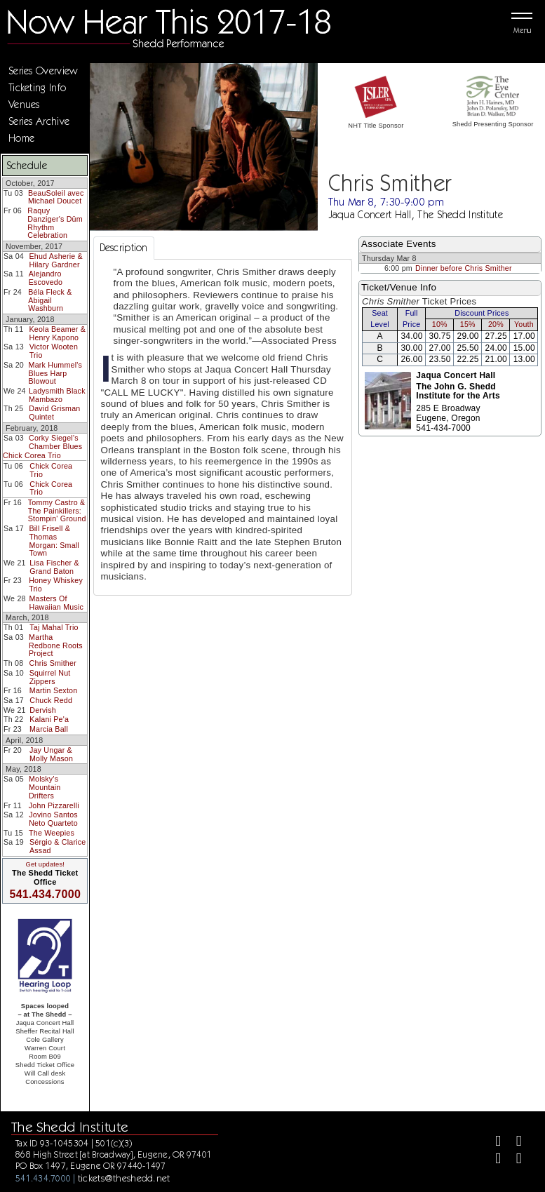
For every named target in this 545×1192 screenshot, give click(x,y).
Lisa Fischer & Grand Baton (54, 566)
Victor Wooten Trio (53, 350)
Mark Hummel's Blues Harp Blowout (55, 373)
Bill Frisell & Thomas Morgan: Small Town (54, 540)
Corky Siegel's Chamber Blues (55, 442)
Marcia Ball (48, 729)
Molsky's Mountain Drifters (45, 787)
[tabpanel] (223, 428)
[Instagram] (492, 1160)
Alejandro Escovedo (46, 277)
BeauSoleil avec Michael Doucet (56, 197)
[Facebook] (492, 1142)
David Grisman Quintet (54, 412)
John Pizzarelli (54, 805)
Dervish (42, 710)
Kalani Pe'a (49, 719)
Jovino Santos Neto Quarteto (53, 818)
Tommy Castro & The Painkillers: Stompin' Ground (57, 510)
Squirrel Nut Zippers (50, 677)
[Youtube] (513, 1160)
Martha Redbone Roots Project (56, 645)
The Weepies (51, 833)
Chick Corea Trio (32, 455)
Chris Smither (52, 663)
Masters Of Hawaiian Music (56, 602)
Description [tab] (124, 247)
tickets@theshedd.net (124, 1178)
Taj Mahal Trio (53, 627)
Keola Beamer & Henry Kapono (57, 333)
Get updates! (45, 864)
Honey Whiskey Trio (56, 584)
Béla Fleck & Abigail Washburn (50, 300)
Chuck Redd (50, 700)
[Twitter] (513, 1142)
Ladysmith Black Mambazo (57, 395)
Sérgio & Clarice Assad (57, 846)
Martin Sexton (53, 690)
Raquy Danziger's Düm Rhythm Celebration (54, 222)
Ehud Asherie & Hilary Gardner (55, 260)
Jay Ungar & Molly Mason (51, 754)
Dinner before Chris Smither (463, 268)
